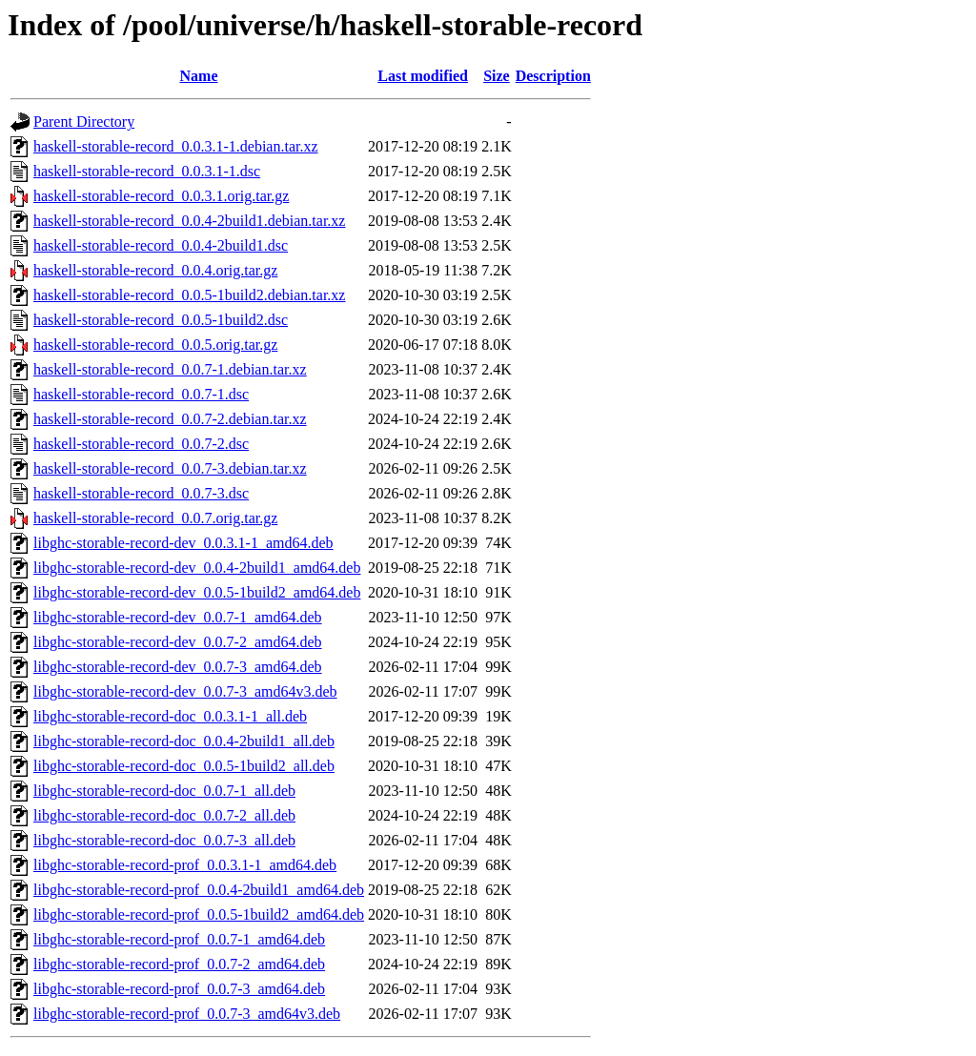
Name (199, 76)
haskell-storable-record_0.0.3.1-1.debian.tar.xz (175, 146)
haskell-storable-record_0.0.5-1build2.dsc (160, 320)
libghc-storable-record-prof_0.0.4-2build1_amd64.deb (198, 890)
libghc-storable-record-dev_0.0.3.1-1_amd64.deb (183, 543)
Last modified (422, 76)
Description (553, 76)
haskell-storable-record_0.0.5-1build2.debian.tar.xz (189, 295)
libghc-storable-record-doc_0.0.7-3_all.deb (164, 840)
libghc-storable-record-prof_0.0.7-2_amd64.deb (179, 964)
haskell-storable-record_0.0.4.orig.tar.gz (155, 270)
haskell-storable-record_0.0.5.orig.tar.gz (155, 344)
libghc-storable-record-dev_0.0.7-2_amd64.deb (177, 642)
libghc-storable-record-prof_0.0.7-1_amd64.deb (179, 939)
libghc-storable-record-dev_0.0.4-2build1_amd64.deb (196, 567)
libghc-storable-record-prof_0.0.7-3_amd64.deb (179, 989)
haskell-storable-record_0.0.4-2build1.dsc (160, 245)
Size (496, 76)
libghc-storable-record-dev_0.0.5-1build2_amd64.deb (196, 592)
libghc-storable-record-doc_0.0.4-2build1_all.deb (184, 741)
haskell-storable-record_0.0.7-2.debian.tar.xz (170, 419)
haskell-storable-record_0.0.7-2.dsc (141, 444)
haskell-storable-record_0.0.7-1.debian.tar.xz (170, 369)
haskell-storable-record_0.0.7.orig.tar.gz (155, 518)
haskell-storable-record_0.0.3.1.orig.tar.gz (161, 196)
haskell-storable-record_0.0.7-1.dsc (141, 394)
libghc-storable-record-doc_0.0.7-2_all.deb (164, 815)
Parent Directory (83, 121)
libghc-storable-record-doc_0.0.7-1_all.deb (164, 790)
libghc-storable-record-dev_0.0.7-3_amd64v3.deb (185, 691)
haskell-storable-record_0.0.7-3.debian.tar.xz (170, 468)
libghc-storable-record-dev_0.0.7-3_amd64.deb (177, 667)
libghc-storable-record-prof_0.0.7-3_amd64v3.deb (186, 1013)
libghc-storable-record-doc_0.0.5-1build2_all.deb (184, 766)
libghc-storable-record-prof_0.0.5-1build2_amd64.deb (198, 914)
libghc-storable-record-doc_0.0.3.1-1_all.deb (170, 716)
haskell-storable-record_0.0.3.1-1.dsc (146, 171)
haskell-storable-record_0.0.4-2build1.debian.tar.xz (189, 221)
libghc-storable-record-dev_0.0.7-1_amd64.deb (177, 617)
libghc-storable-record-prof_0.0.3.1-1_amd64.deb (184, 865)
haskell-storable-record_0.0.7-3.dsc (141, 493)
